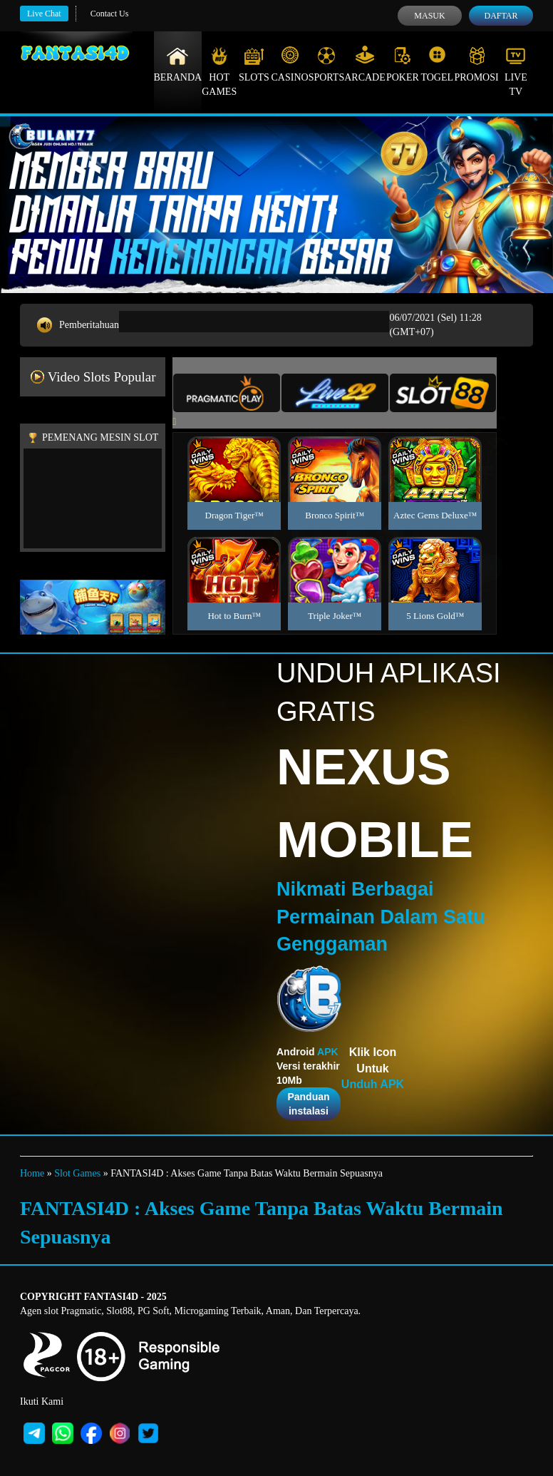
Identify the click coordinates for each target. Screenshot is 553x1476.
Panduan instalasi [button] (308, 1104)
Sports (327, 64)
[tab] (226, 393)
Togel (436, 64)
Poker (402, 64)
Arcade (365, 64)
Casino (290, 64)
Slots (254, 64)
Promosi (476, 64)
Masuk (429, 16)
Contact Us (110, 14)
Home (32, 1173)
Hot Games (219, 71)
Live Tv (516, 71)
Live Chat (44, 14)
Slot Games (77, 1173)
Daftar (500, 16)
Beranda (178, 64)
